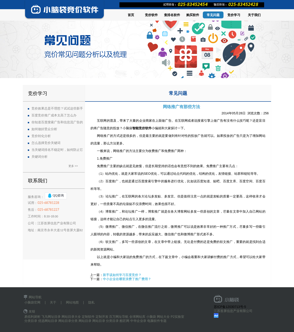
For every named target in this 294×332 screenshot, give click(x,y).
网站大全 (163, 316)
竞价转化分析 (41, 136)
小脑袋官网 (32, 302)
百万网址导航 (118, 316)
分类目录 (30, 321)
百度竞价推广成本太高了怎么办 (53, 115)
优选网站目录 (47, 321)
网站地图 (72, 302)
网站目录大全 (71, 316)
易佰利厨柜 (32, 316)
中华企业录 (138, 321)
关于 (53, 302)
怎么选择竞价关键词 (45, 143)
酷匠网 (124, 321)
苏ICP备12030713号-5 (230, 307)
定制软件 (88, 316)
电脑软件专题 (157, 321)
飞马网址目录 (51, 316)
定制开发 (102, 316)
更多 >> (73, 166)
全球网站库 (137, 316)
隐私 (91, 302)
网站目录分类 (68, 321)
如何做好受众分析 (44, 129)
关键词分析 (39, 157)
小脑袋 (151, 316)
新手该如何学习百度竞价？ (122, 275)
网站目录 (85, 321)
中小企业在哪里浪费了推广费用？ (127, 279)
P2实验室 (177, 316)
